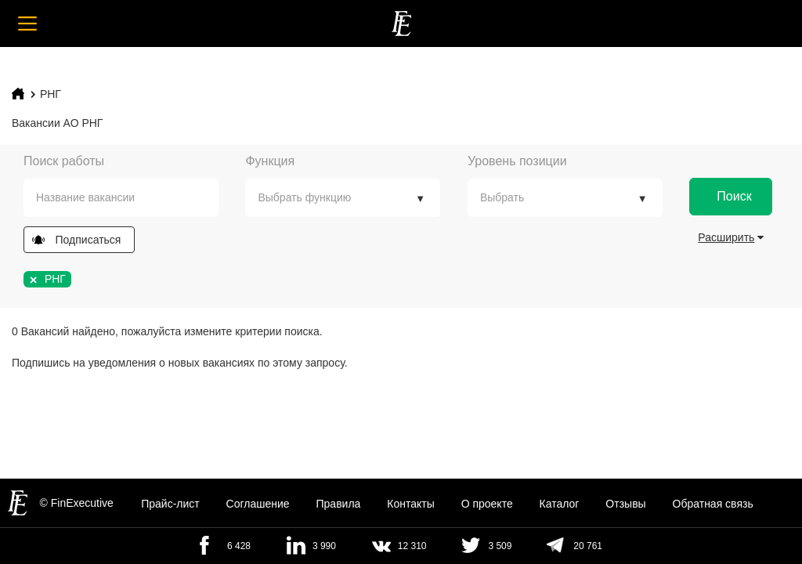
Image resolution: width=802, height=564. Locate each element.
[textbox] (132, 198)
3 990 (324, 545)
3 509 (499, 545)
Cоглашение (258, 503)
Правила (338, 503)
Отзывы (625, 503)
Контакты (410, 503)
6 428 (239, 545)
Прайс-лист (170, 503)
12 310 (412, 545)
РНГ (50, 94)
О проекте (487, 503)
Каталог (560, 503)
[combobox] (121, 198)
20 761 (587, 545)
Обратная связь (713, 503)
